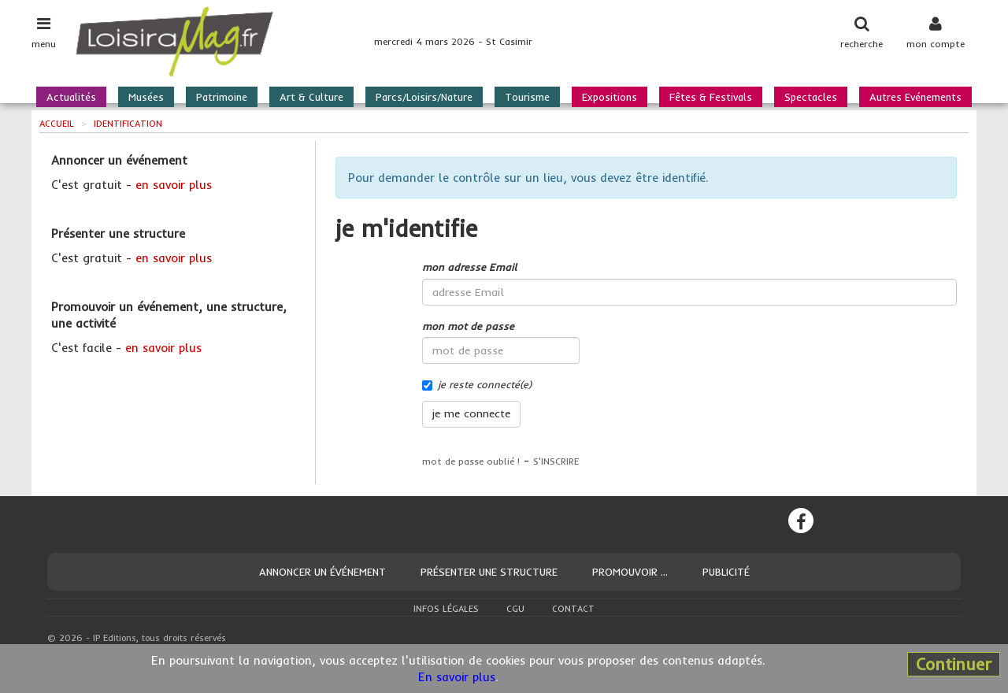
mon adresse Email (469, 267)
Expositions (609, 97)
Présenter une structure (489, 571)
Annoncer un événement (322, 571)
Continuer (953, 664)
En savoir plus (456, 676)
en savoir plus (173, 184)
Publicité (726, 571)
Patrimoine (221, 97)
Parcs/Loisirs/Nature (424, 97)
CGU (515, 608)
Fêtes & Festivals (710, 97)
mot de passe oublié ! (471, 461)
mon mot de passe (468, 326)
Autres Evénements (915, 97)
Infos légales (446, 608)
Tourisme (527, 97)
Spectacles (810, 97)
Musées (146, 97)
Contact (573, 608)
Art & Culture (311, 97)
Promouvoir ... (630, 571)
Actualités (71, 97)
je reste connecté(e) (477, 384)
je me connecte (471, 413)
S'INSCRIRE (556, 461)
